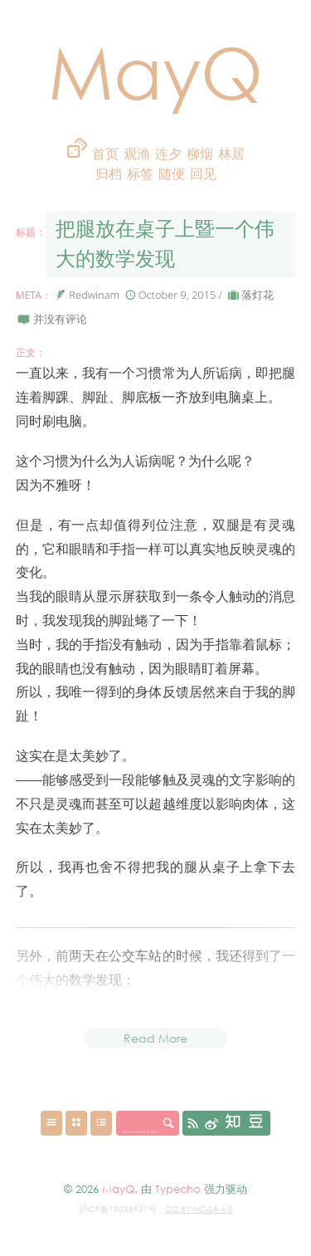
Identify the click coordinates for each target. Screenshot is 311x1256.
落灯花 (257, 294)
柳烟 (200, 154)
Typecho (178, 1188)
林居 (231, 154)
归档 (110, 174)
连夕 (168, 154)
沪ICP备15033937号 (118, 1209)
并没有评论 (60, 318)
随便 (171, 174)
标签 (142, 174)
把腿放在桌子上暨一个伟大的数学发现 (165, 243)
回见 (203, 174)
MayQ (155, 71)
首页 (105, 154)
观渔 (137, 154)
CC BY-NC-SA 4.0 (199, 1209)
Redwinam (94, 294)
